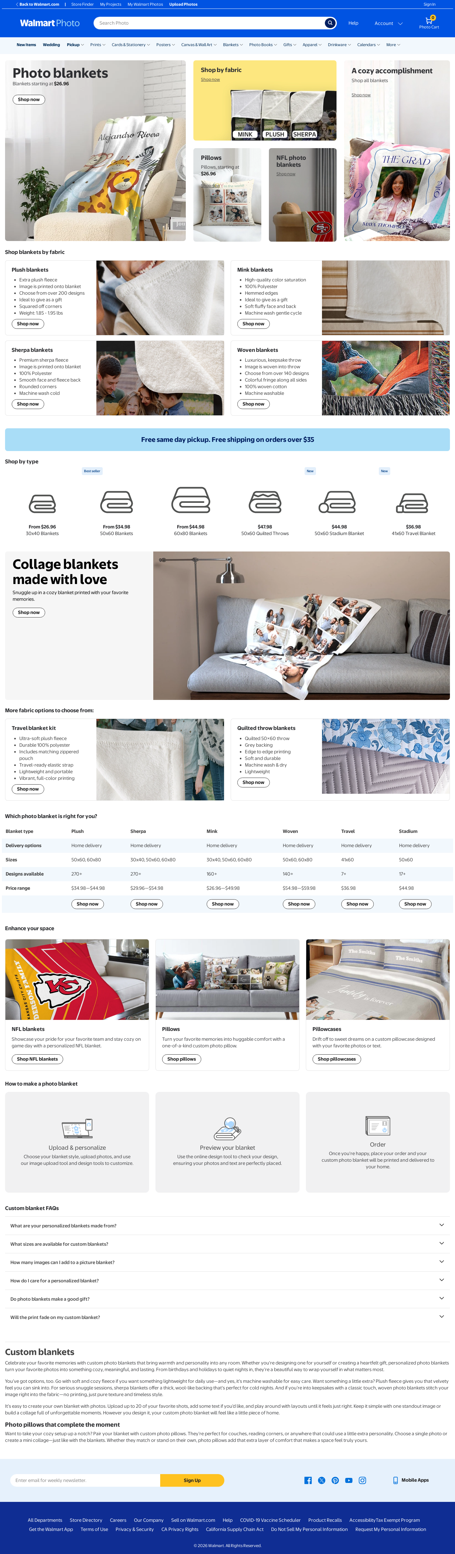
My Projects (110, 4)
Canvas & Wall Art (196, 44)
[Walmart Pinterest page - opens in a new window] (335, 1480)
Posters (163, 44)
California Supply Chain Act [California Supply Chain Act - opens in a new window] (235, 1529)
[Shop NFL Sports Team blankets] (77, 1005)
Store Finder (82, 4)
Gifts (287, 44)
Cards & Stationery (129, 44)
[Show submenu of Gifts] (295, 44)
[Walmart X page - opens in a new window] (321, 1480)
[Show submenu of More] (399, 44)
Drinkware (337, 44)
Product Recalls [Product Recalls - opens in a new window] (325, 1520)
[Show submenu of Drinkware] (349, 44)
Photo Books (261, 44)
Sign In (429, 4)
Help (353, 23)
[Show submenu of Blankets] (241, 44)
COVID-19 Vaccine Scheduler (270, 1520)
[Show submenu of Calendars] (378, 44)
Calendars (366, 44)
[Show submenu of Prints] (104, 44)
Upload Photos (183, 4)
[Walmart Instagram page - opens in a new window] (362, 1480)
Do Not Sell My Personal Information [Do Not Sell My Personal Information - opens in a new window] (309, 1529)
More (391, 44)
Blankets (231, 44)
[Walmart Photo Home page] (50, 23)
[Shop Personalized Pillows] (227, 1005)
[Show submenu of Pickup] (82, 44)
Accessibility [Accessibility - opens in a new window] (362, 1520)
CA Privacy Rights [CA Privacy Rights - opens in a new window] (179, 1529)
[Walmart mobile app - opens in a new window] (410, 1480)
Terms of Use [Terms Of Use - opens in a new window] (94, 1529)
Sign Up (192, 1480)
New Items (26, 44)
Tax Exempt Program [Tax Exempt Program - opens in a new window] (398, 1520)
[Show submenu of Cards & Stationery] (148, 44)
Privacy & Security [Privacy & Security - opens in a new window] (135, 1529)
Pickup (73, 44)
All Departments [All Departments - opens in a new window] (45, 1520)
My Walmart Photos (145, 4)
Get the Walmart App (51, 1529)
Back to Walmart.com (37, 4)
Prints (95, 44)
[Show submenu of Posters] (173, 44)
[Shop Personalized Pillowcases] (378, 1005)
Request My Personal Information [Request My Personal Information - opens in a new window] (390, 1529)
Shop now (29, 612)
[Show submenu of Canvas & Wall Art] (215, 44)
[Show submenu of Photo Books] (275, 44)
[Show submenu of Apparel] (320, 44)
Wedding (51, 44)
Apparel (310, 44)
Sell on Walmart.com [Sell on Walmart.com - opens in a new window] (193, 1520)
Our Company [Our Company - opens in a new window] (149, 1520)
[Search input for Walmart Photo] (209, 23)
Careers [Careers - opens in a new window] (118, 1520)
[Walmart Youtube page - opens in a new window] (349, 1480)
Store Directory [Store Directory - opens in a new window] (86, 1520)
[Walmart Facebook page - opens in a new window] (308, 1480)
